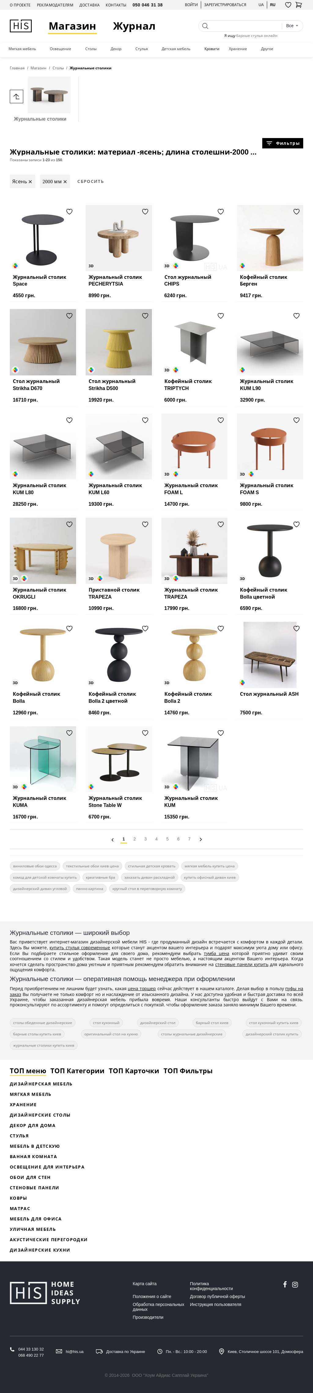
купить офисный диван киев (210, 877)
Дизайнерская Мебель (41, 1084)
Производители (148, 1317)
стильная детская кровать (151, 866)
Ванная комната (33, 1156)
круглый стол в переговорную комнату (147, 888)
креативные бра (100, 877)
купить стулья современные (80, 947)
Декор (116, 48)
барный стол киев (212, 1022)
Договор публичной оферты (217, 1296)
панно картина (89, 888)
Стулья (141, 48)
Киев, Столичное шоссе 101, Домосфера (265, 1351)
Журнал (134, 26)
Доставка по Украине (125, 1351)
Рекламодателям (55, 5)
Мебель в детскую (35, 1146)
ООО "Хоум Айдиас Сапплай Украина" (170, 1375)
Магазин (72, 26)
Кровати (211, 48)
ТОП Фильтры (188, 1070)
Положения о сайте (152, 1296)
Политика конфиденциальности (211, 1286)
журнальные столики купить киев (43, 1045)
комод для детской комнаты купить (45, 877)
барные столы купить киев (37, 1034)
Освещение (60, 48)
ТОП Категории (77, 1070)
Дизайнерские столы (40, 1115)
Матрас (20, 1208)
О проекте (20, 5)
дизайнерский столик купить (272, 1034)
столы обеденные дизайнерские (42, 1022)
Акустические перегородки (49, 1239)
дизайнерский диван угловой (40, 888)
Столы (91, 48)
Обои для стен (30, 1177)
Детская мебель (176, 48)
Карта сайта (144, 1283)
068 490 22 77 (31, 1355)
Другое (267, 48)
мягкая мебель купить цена (210, 866)
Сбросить (90, 181)
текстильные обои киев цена (92, 866)
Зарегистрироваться (225, 4)
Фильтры (283, 143)
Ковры (19, 1198)
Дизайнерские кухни (40, 1250)
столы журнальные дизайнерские (192, 1034)
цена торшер (142, 988)
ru (272, 4)
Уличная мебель (33, 1229)
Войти (191, 4)
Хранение (238, 48)
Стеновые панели (34, 1188)
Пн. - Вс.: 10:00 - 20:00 (186, 1351)
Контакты (116, 5)
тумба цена (216, 953)
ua (261, 4)
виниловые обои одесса (35, 866)
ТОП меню (28, 1070)
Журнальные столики (40, 99)
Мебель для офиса (36, 1219)
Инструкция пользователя (215, 1304)
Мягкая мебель (22, 48)
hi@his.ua (74, 1351)
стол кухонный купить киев (273, 1022)
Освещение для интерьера (47, 1167)
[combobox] (292, 25)
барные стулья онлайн (257, 35)
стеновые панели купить (241, 964)
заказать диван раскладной (149, 877)
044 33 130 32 (31, 1349)
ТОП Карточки (134, 1070)
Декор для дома (33, 1125)
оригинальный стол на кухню (111, 1034)
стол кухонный (106, 1022)
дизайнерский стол (157, 1022)
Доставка (89, 5)
